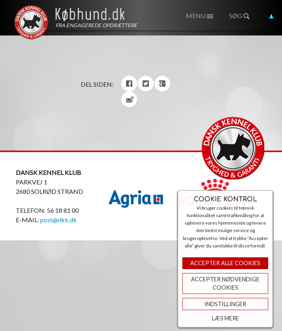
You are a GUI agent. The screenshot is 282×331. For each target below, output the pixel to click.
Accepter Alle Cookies (225, 263)
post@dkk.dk (58, 219)
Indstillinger (225, 304)
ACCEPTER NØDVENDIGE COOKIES (225, 283)
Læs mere (225, 318)
